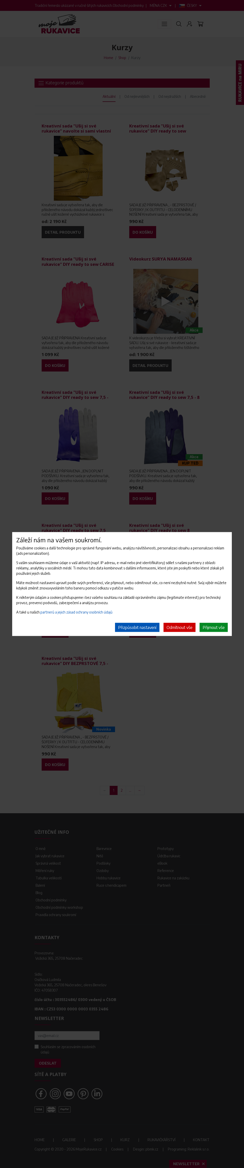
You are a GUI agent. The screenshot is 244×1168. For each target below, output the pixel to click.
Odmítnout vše (179, 627)
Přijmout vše (214, 627)
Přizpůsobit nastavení (137, 627)
